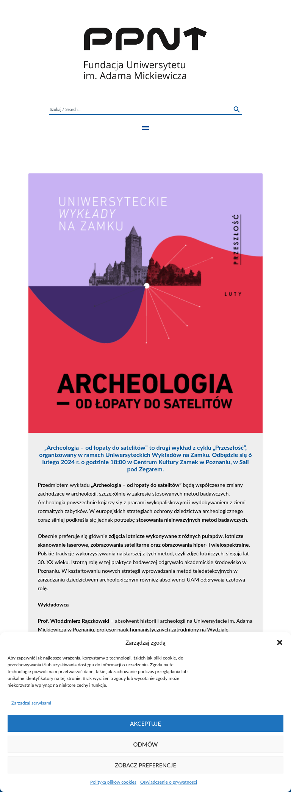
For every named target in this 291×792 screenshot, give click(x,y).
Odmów (145, 744)
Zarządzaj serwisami (31, 703)
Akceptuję (145, 723)
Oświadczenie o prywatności (168, 782)
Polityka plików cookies (113, 782)
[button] (279, 642)
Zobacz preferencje (145, 765)
